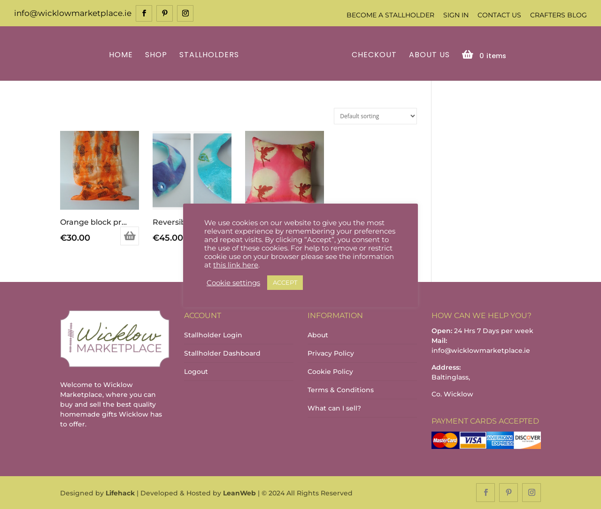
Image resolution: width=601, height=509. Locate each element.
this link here (235, 265)
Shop (156, 55)
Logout (196, 371)
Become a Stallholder (390, 15)
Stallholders (209, 55)
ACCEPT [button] (285, 282)
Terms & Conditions (341, 390)
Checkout (374, 55)
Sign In (456, 15)
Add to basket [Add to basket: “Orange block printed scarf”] (129, 236)
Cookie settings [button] (233, 283)
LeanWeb (239, 493)
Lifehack (120, 493)
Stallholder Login (213, 335)
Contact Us (499, 15)
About (318, 335)
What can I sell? (334, 408)
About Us (429, 55)
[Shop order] (375, 116)
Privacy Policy (331, 353)
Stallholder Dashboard (222, 353)
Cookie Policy (330, 371)
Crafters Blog (558, 15)
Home (121, 55)
